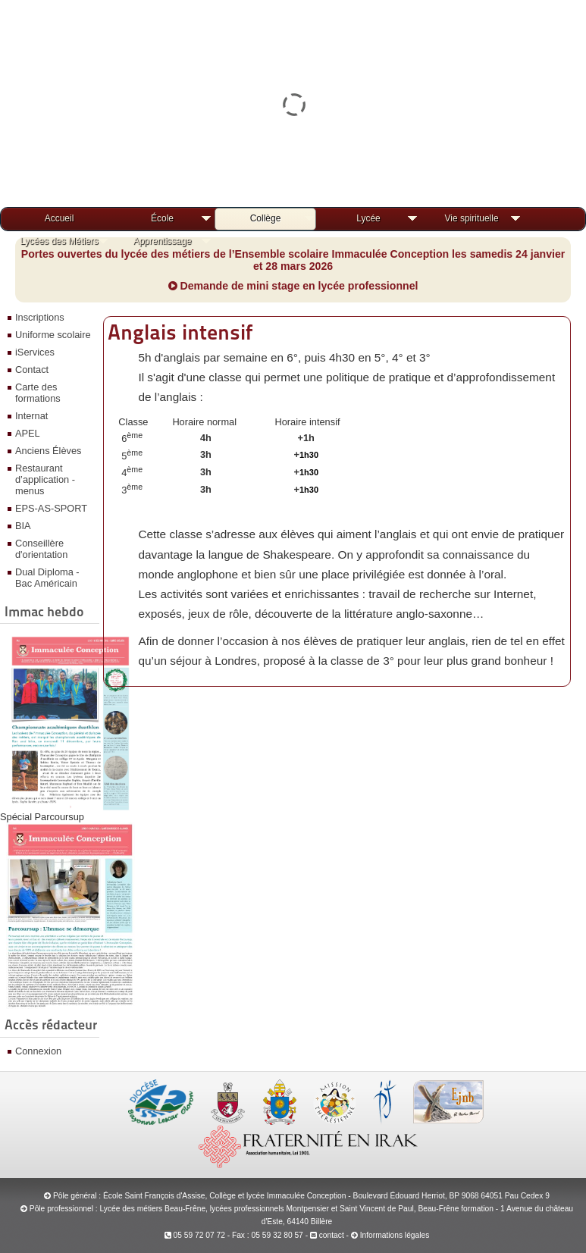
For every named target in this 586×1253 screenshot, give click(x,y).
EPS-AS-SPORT (51, 508)
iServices (35, 352)
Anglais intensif (180, 332)
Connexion (38, 1051)
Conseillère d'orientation (41, 548)
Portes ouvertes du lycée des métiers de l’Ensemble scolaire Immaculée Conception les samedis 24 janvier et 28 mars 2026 (293, 260)
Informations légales (395, 1235)
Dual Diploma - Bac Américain (47, 577)
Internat (31, 415)
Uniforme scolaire (53, 334)
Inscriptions (39, 317)
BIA (23, 525)
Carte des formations (38, 392)
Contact (32, 369)
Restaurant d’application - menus (45, 479)
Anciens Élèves (48, 450)
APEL (27, 433)
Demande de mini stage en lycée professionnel (293, 286)
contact (327, 1235)
